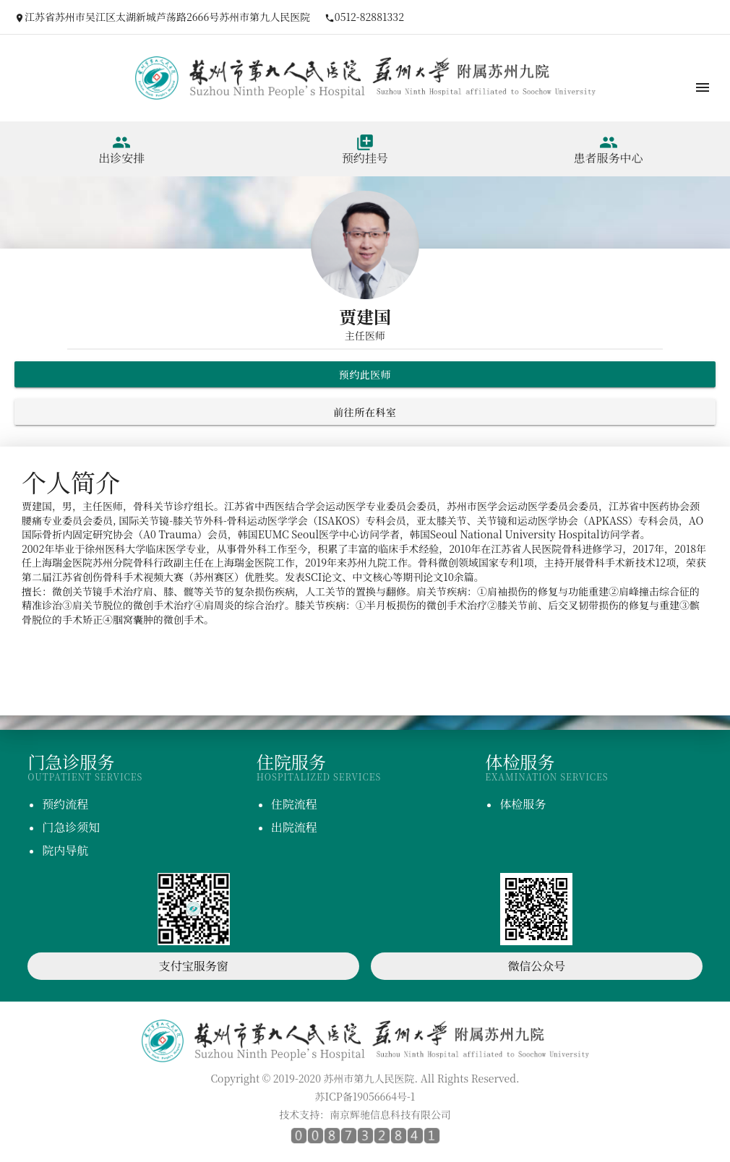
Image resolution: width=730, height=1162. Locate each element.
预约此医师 (365, 374)
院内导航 (65, 850)
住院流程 (294, 804)
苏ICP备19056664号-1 (365, 1096)
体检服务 (522, 804)
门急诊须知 (71, 827)
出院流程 (294, 827)
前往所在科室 (364, 412)
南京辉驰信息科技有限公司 (390, 1114)
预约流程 (65, 804)
